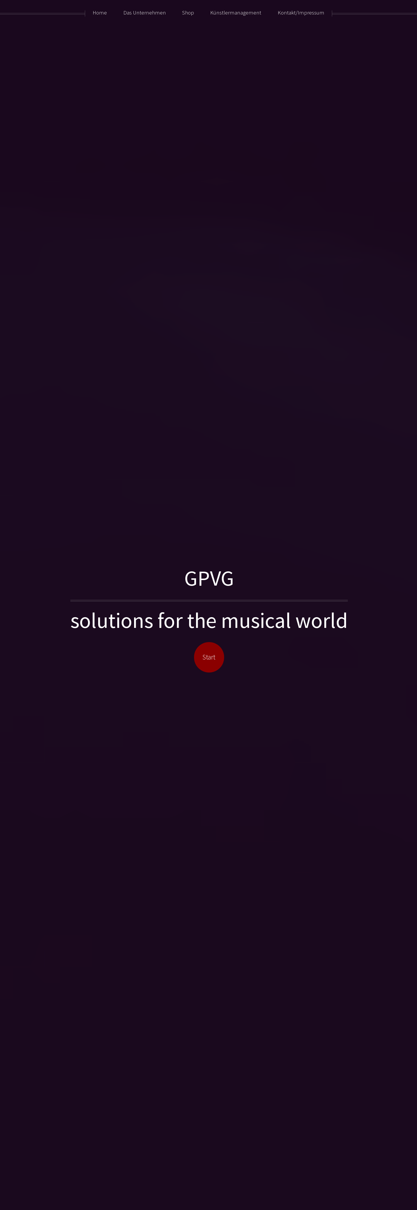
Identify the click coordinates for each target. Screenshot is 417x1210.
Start (208, 657)
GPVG (209, 577)
